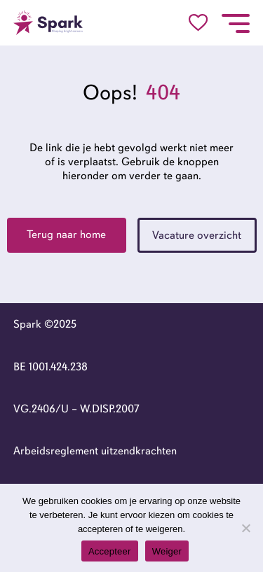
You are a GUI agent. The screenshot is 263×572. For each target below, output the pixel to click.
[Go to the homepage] (48, 23)
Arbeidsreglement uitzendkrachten (95, 451)
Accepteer (109, 551)
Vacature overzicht (196, 235)
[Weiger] (245, 528)
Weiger (167, 551)
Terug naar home (66, 235)
